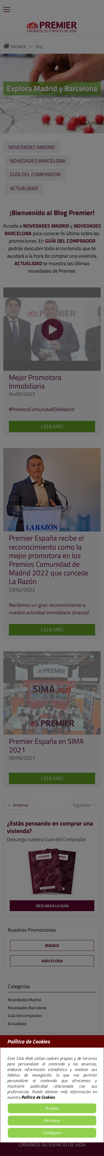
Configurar (52, 1132)
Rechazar (52, 1120)
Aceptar (52, 1108)
